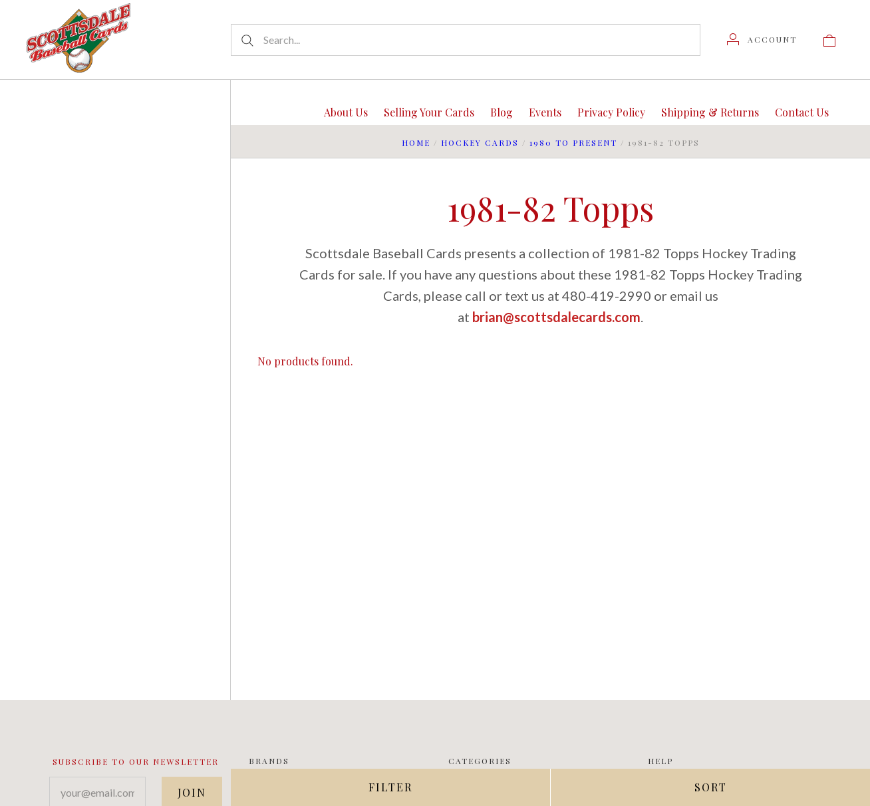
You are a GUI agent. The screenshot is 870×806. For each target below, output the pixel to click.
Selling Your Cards (429, 112)
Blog (501, 112)
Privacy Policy (611, 112)
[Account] (762, 39)
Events (545, 112)
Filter (390, 787)
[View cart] (829, 39)
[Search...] (465, 40)
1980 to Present (573, 142)
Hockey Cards (480, 142)
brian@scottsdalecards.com (556, 317)
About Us (346, 112)
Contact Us (802, 112)
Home (416, 142)
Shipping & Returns (710, 112)
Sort (710, 787)
